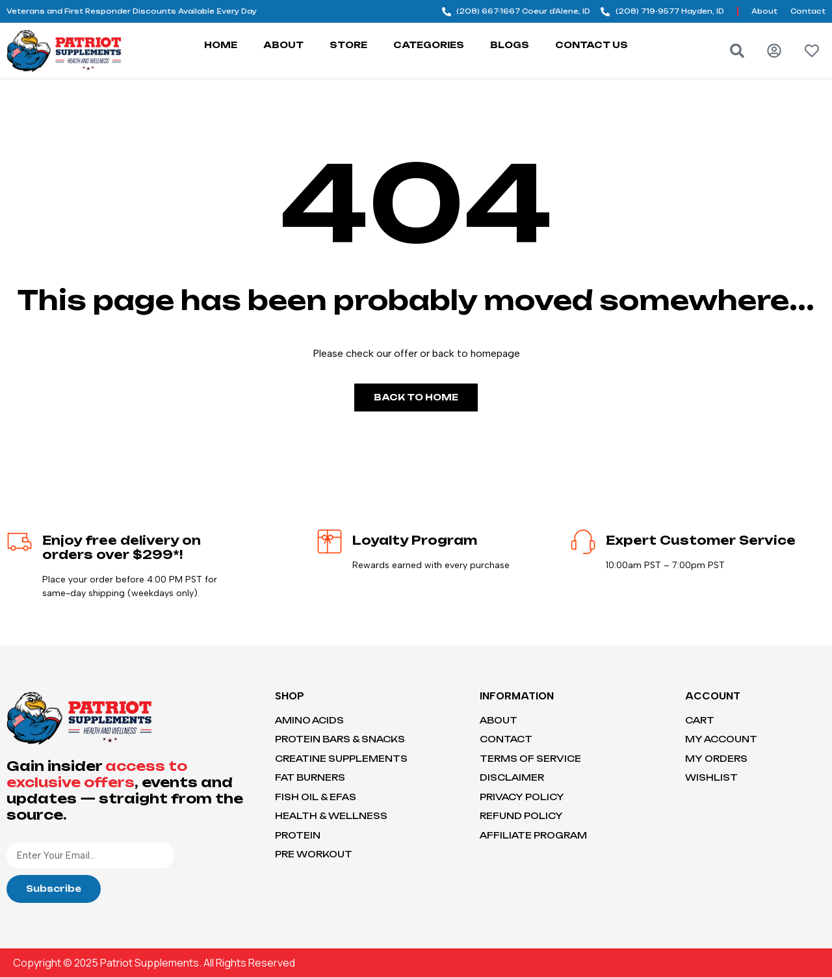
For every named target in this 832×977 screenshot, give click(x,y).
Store (348, 45)
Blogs (509, 45)
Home (220, 45)
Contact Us (591, 45)
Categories (428, 45)
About (283, 45)
